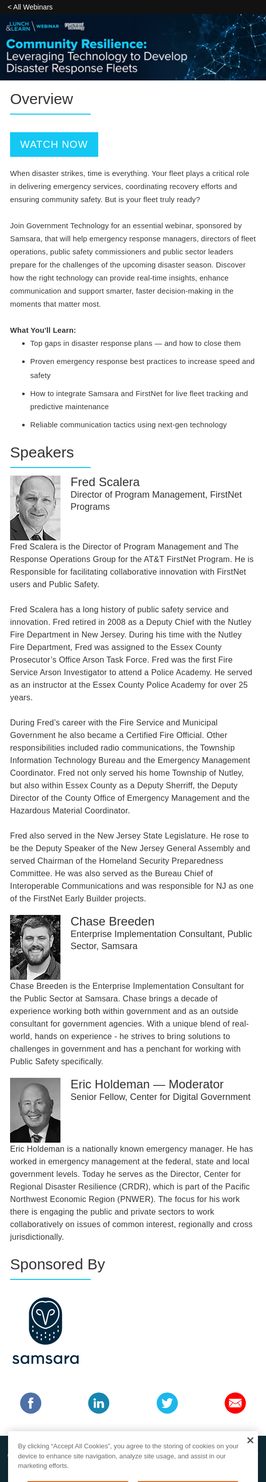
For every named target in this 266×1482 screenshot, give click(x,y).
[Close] (250, 1451)
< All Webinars (30, 7)
